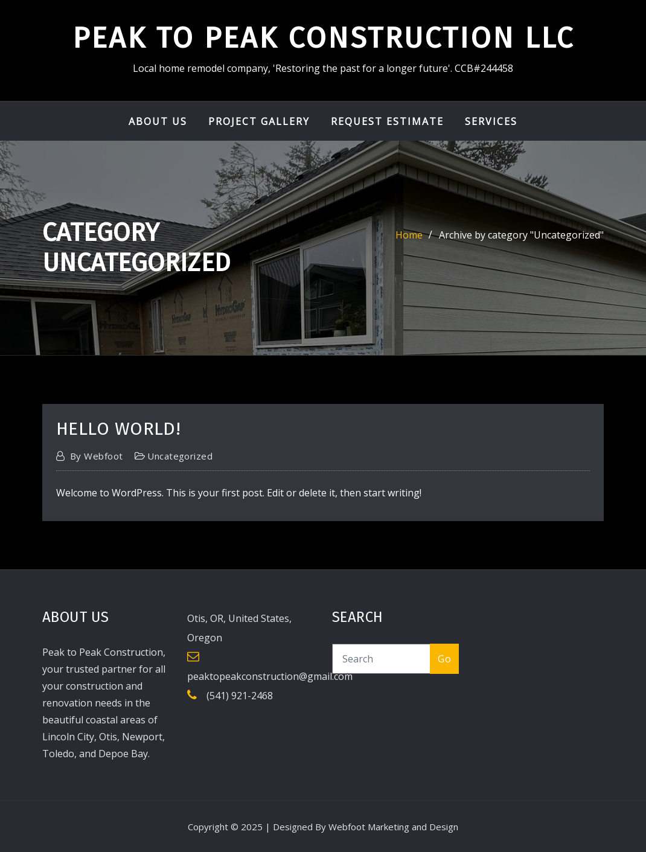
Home (409, 235)
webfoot (96, 456)
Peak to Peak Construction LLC (323, 38)
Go (444, 658)
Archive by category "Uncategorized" (521, 235)
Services (491, 121)
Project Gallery (259, 121)
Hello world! (118, 429)
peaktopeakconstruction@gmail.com (270, 676)
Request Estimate (387, 121)
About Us (158, 121)
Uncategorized (180, 456)
